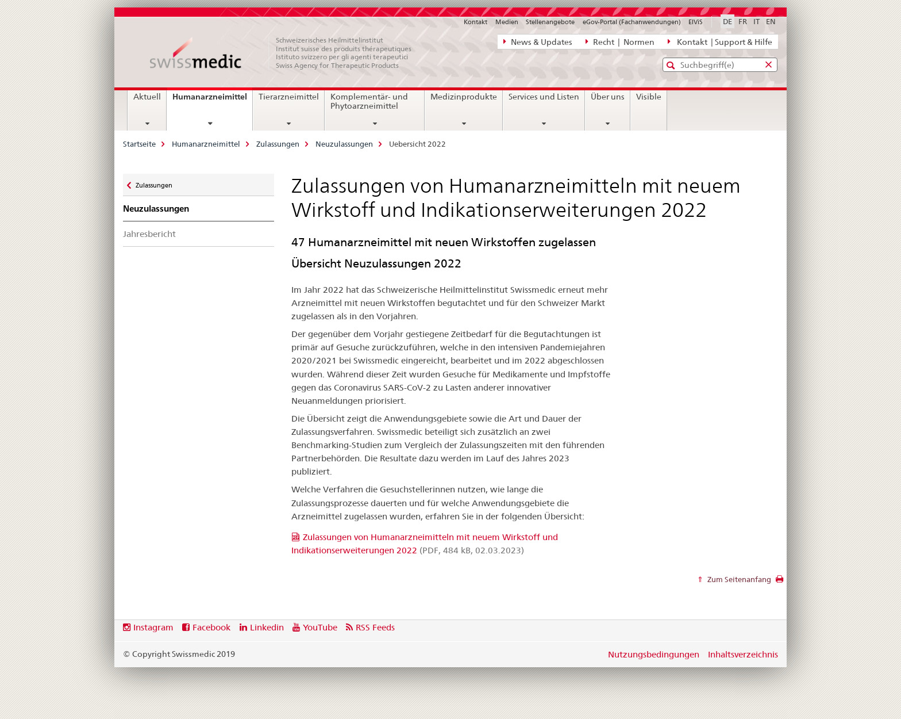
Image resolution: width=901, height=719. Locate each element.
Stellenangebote (550, 22)
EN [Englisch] (771, 21)
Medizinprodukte (463, 96)
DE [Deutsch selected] (727, 21)
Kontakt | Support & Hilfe (720, 41)
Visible (648, 96)
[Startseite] (286, 53)
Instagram (153, 627)
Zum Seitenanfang (738, 579)
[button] (672, 65)
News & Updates (537, 41)
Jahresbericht (149, 233)
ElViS (695, 22)
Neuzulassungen (344, 143)
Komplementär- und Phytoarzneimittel (369, 101)
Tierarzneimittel (289, 96)
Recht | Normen (620, 41)
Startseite (139, 143)
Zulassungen (277, 143)
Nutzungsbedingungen (653, 654)
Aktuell (147, 96)
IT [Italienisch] (756, 21)
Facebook (211, 627)
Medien (506, 22)
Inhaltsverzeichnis (743, 654)
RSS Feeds (375, 627)
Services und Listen (544, 96)
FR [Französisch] (742, 21)
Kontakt (475, 22)
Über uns (608, 96)
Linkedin (267, 627)
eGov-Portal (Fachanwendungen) (632, 22)
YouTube (320, 627)
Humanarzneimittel (212, 100)
